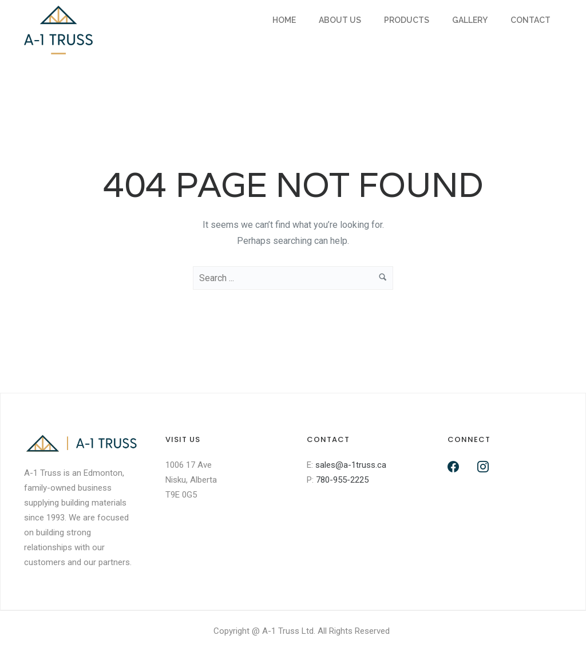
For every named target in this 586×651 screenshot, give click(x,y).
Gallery (470, 20)
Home (284, 20)
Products (406, 20)
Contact (530, 20)
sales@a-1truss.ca (350, 465)
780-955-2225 (342, 480)
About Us (340, 20)
